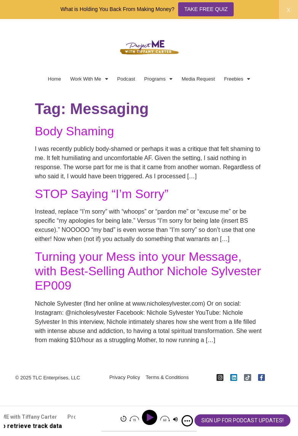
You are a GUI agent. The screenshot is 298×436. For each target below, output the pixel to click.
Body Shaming (74, 131)
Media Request (198, 79)
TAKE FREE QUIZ (206, 9)
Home (54, 79)
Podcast (126, 79)
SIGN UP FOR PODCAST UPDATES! (242, 420)
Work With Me (89, 79)
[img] (187, 420)
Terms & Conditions (167, 378)
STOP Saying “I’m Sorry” (102, 194)
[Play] (151, 418)
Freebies (237, 79)
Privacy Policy (124, 378)
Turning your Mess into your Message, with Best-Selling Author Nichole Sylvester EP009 (148, 271)
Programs (158, 79)
